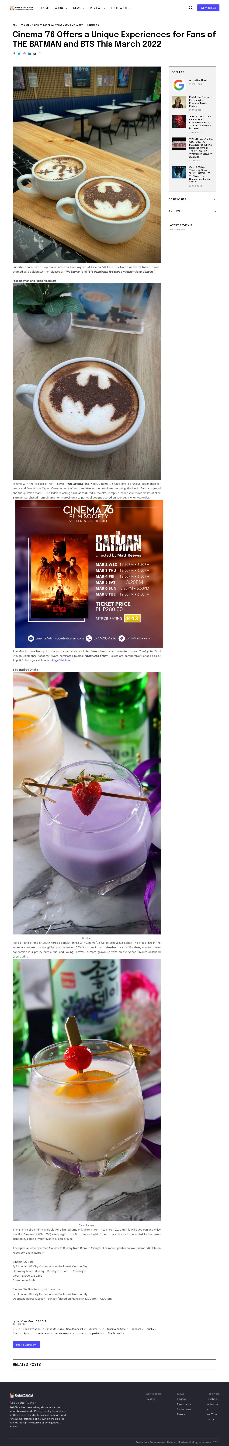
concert (138, 1329)
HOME (45, 8)
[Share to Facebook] (14, 53)
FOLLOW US (119, 8)
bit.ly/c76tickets (60, 660)
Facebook (212, 1399)
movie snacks (65, 1333)
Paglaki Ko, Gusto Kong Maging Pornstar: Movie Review (199, 102)
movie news (44, 1333)
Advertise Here (198, 80)
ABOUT (60, 8)
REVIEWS (96, 8)
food (17, 1333)
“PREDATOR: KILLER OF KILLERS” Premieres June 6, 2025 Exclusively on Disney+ (200, 122)
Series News (184, 1409)
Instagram (213, 1404)
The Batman (116, 1333)
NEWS (77, 8)
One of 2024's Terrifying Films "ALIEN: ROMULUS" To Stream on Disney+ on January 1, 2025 (200, 175)
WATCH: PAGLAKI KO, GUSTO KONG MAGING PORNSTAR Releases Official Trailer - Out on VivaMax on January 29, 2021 (201, 147)
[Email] (34, 53)
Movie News (184, 1404)
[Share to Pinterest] (24, 53)
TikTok (211, 1419)
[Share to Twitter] (19, 53)
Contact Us (208, 8)
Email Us (150, 1399)
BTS (15, 25)
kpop (28, 1333)
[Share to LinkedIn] (29, 53)
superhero (97, 1333)
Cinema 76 (93, 25)
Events (181, 1414)
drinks (151, 1329)
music (81, 1333)
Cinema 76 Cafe (117, 1329)
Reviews (181, 1399)
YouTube (212, 1414)
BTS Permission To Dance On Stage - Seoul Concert (52, 25)
